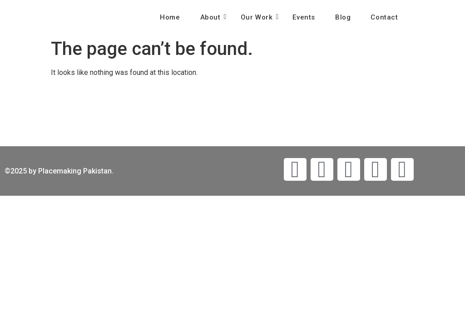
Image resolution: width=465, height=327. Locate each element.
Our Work (259, 17)
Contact (384, 17)
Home (170, 17)
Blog (343, 17)
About (213, 17)
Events (303, 17)
